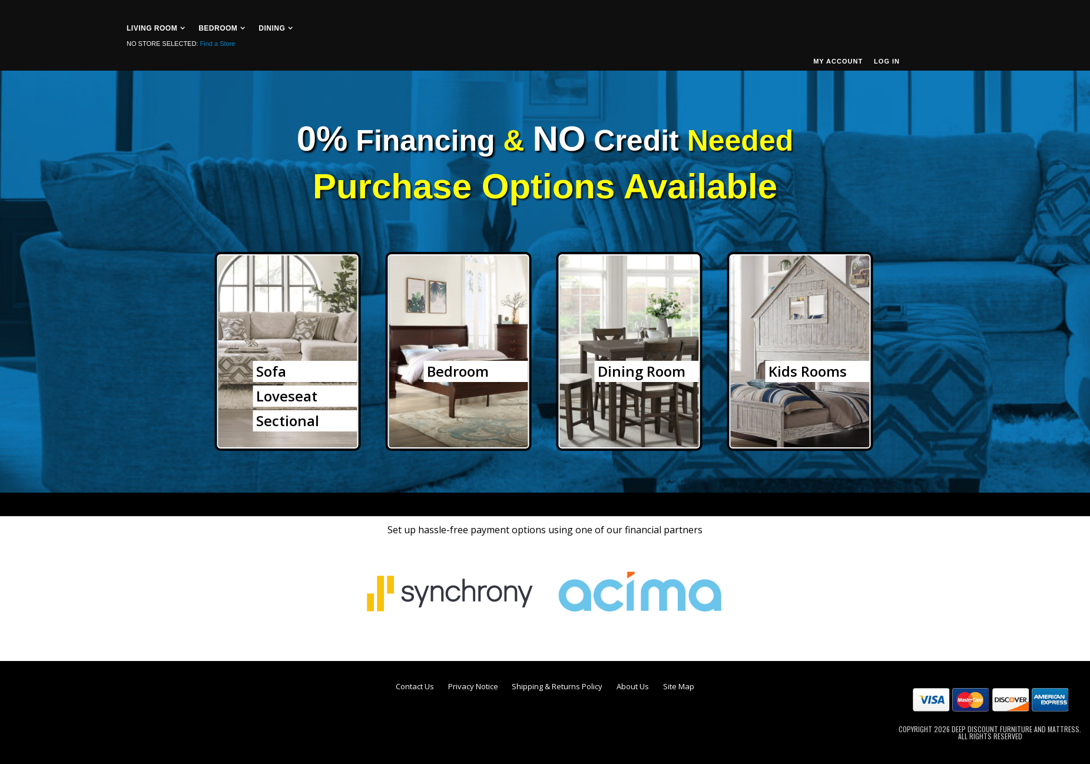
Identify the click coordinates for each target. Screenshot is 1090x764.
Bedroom (217, 28)
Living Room (152, 28)
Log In (887, 61)
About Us (633, 686)
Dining (272, 28)
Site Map (678, 686)
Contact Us (415, 686)
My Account (838, 61)
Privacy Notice (473, 686)
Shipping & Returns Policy (557, 686)
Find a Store (218, 43)
